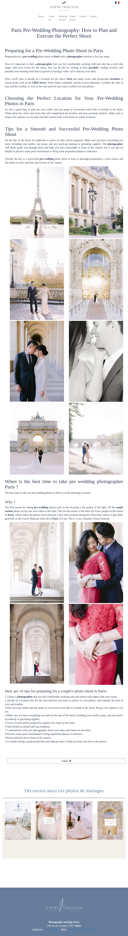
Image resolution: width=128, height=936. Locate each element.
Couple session (72, 18)
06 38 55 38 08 (52, 929)
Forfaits (82, 16)
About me (51, 18)
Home (41, 16)
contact (66, 761)
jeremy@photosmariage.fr (82, 929)
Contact (93, 16)
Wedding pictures (63, 18)
